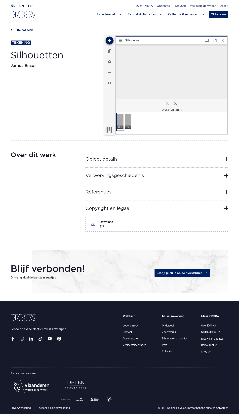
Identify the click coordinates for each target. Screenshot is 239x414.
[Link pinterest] (59, 339)
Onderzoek (164, 6)
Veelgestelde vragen (203, 6)
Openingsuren (131, 338)
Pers (164, 345)
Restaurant (209, 345)
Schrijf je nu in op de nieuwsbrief (182, 273)
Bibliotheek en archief (174, 338)
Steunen (180, 6)
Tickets (218, 14)
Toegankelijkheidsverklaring (53, 408)
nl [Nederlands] (13, 6)
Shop (206, 351)
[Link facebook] (13, 339)
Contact (127, 332)
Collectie (167, 351)
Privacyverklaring (21, 408)
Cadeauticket (210, 332)
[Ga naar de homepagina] (24, 14)
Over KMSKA (144, 6)
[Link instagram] (22, 339)
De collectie (22, 30)
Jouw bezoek (130, 325)
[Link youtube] (50, 339)
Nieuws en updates (212, 338)
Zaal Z (224, 6)
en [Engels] (21, 6)
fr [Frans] (30, 6)
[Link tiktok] (40, 339)
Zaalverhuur (169, 332)
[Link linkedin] (31, 339)
